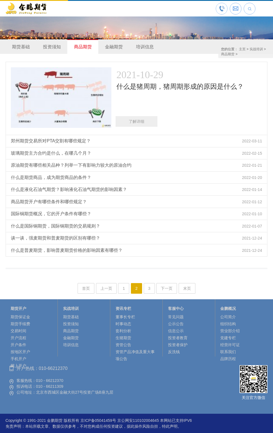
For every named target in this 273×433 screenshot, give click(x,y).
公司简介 (228, 317)
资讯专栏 (123, 308)
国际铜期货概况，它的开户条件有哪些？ (51, 213)
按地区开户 (20, 352)
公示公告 (176, 324)
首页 (86, 288)
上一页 (106, 288)
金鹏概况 (228, 308)
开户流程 (18, 338)
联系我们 (228, 352)
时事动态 (123, 324)
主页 (242, 49)
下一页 (167, 288)
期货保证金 (20, 317)
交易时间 (18, 331)
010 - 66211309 (49, 386)
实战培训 (256, 49)
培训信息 (145, 46)
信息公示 (176, 331)
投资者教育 (178, 338)
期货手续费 (20, 324)
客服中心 (176, 308)
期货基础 (21, 46)
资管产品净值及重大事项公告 (135, 355)
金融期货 (114, 46)
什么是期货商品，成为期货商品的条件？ (51, 177)
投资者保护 (178, 345)
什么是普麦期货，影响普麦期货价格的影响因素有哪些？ (67, 250)
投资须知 (52, 46)
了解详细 (136, 121)
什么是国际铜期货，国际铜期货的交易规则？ (55, 226)
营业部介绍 (230, 331)
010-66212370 (53, 368)
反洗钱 (174, 352)
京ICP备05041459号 (98, 420)
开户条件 (18, 345)
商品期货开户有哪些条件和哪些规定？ (49, 201)
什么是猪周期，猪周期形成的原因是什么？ (180, 86)
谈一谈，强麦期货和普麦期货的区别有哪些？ (55, 238)
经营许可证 (230, 345)
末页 (187, 288)
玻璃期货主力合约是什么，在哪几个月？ (51, 153)
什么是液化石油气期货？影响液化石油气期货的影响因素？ (69, 189)
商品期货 (83, 46)
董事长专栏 (125, 317)
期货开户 (18, 308)
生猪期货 (123, 338)
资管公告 (123, 345)
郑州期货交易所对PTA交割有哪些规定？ (51, 140)
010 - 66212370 (49, 380)
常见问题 (176, 317)
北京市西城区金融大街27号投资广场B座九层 (74, 392)
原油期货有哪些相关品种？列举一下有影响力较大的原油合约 (71, 165)
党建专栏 (228, 338)
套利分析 (123, 331)
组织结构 (228, 324)
